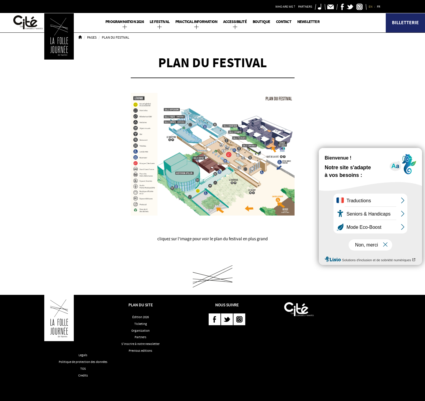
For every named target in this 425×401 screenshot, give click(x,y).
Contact (283, 21)
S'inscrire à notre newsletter (140, 344)
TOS (83, 369)
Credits (83, 375)
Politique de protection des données (83, 362)
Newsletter (308, 21)
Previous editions (140, 351)
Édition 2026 (140, 317)
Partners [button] (305, 6)
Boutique (261, 21)
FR (379, 6)
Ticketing (140, 324)
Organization (140, 330)
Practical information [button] (196, 21)
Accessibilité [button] (235, 21)
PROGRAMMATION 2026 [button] (124, 21)
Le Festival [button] (159, 21)
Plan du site (140, 305)
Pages (92, 37)
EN (371, 6)
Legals (83, 355)
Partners (140, 337)
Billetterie (405, 22)
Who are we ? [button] (285, 6)
